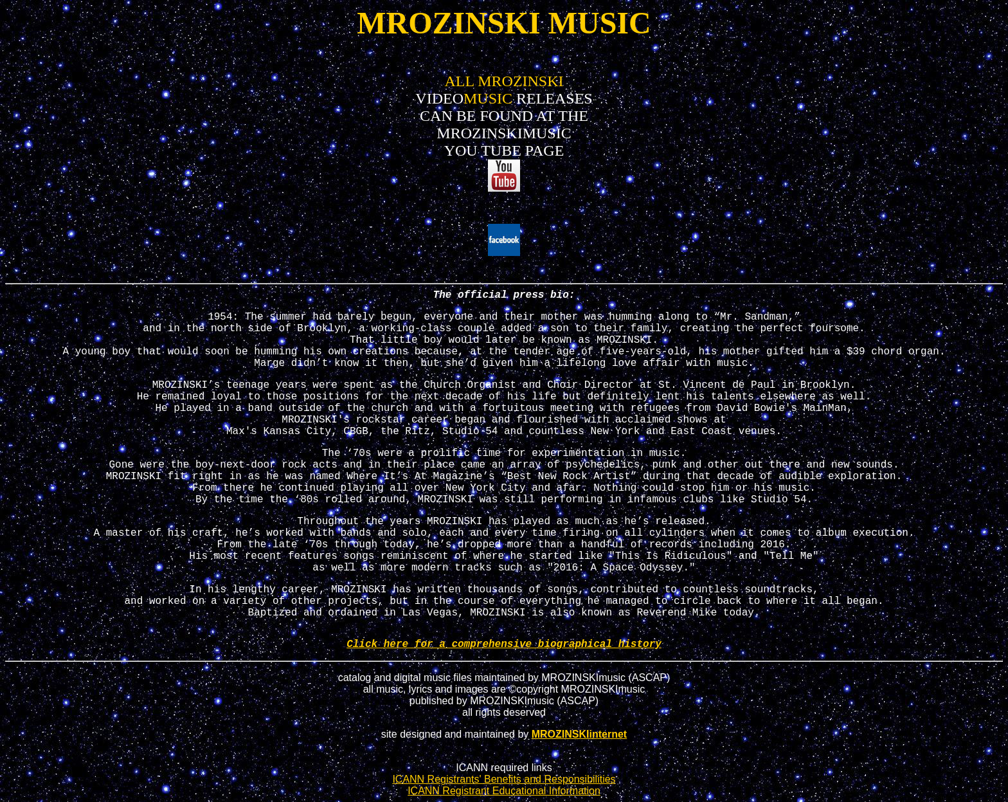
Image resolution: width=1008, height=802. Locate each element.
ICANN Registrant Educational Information (504, 790)
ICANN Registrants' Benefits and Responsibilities (503, 779)
